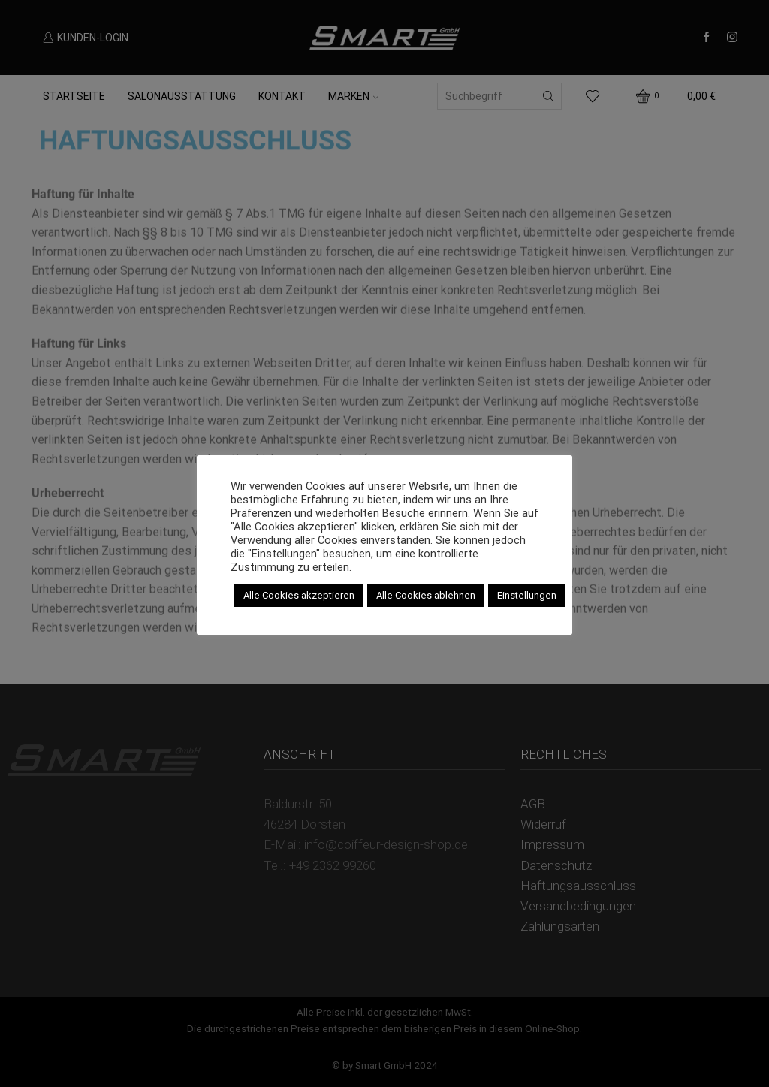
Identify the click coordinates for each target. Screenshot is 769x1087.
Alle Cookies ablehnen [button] (425, 595)
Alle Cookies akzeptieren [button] (298, 595)
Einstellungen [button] (526, 595)
